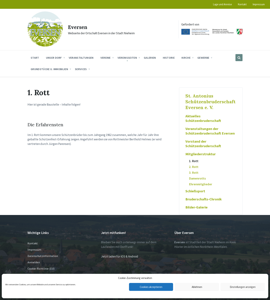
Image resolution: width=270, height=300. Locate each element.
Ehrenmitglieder (200, 184)
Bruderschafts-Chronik (203, 199)
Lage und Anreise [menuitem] (222, 4)
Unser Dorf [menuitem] (54, 57)
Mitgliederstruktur (200, 154)
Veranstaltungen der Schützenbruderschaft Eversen (210, 131)
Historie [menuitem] (169, 57)
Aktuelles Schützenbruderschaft (203, 118)
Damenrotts (197, 178)
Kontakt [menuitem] (242, 4)
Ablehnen (197, 287)
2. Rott (193, 167)
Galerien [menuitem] (150, 57)
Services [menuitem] (81, 69)
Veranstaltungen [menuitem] (81, 57)
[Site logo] (45, 45)
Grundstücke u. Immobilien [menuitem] (49, 69)
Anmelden (33, 262)
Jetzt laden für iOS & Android (119, 256)
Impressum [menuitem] (259, 4)
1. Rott (193, 161)
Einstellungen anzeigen (243, 287)
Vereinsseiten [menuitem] (127, 57)
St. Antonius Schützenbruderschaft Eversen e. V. (210, 101)
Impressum (34, 249)
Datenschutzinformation (42, 256)
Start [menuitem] (35, 57)
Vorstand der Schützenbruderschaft (203, 143)
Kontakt (32, 243)
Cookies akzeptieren (151, 287)
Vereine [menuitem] (105, 57)
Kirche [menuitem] (186, 57)
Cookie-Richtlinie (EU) (40, 268)
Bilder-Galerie (196, 207)
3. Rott (193, 173)
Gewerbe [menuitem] (203, 57)
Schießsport (195, 191)
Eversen (78, 27)
